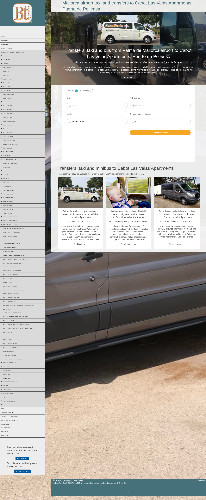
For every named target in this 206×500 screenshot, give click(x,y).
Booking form (79, 244)
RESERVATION (22, 471)
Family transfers (128, 244)
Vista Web (201, 481)
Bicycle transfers (176, 244)
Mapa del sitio (78, 481)
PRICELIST (21, 458)
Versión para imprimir (62, 481)
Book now (127, 77)
